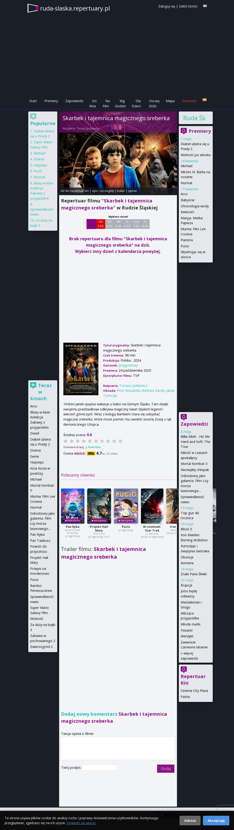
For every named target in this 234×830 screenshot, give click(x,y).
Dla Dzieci (136, 103)
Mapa (170, 101)
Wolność (36, 618)
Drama (39, 159)
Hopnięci (40, 165)
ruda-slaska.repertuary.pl (75, 8)
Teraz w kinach (41, 392)
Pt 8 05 (145, 223)
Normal (186, 183)
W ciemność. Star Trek (152, 528)
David (34, 433)
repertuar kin (79, 191)
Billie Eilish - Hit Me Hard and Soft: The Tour (195, 441)
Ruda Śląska (194, 118)
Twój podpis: (71, 767)
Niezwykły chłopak (195, 469)
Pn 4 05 (109, 223)
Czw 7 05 (136, 223)
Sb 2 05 (91, 223)
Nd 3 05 (100, 223)
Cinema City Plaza (194, 690)
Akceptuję (216, 820)
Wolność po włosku (196, 155)
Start (33, 101)
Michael (186, 166)
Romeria (187, 563)
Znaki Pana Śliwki (194, 574)
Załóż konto (188, 6)
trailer (121, 191)
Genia (34, 456)
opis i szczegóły (103, 191)
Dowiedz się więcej (81, 823)
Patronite (189, 101)
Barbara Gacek (153, 390)
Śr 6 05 (127, 223)
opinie (132, 191)
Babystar (188, 200)
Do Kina (93, 103)
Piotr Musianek (128, 390)
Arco (184, 194)
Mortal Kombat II (194, 463)
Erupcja (186, 585)
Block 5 (186, 529)
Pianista (187, 240)
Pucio (126, 527)
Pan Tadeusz (40, 540)
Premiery (51, 101)
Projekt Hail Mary (99, 528)
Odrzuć (190, 820)
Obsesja (187, 557)
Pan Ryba (72, 527)
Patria (185, 696)
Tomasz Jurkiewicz (87, 128)
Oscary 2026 (154, 103)
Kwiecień (187, 212)
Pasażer (187, 630)
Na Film (106, 103)
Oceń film (94, 447)
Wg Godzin (120, 103)
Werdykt (187, 636)
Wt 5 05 (118, 223)
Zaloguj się (166, 6)
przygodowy (128, 365)
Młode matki (190, 624)
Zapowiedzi (74, 101)
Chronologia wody (195, 206)
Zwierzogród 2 (41, 646)
